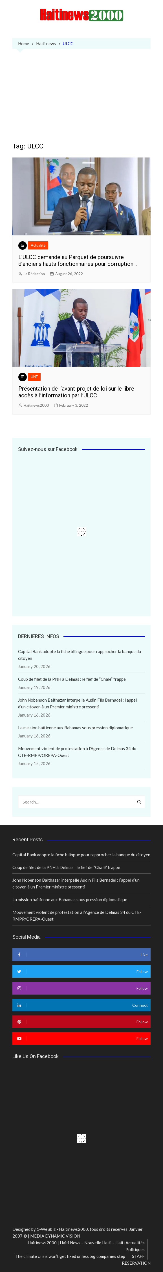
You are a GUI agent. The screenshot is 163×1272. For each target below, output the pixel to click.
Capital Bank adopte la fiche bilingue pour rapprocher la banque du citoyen (79, 655)
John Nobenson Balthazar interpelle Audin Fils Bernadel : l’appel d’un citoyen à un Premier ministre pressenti (77, 703)
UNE (34, 377)
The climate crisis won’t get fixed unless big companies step (70, 1256)
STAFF (138, 1256)
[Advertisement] (81, 99)
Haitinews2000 (36, 405)
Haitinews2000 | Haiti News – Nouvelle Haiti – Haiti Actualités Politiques (86, 1246)
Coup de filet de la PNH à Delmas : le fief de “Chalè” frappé (72, 679)
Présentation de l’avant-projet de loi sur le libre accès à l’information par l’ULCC (76, 392)
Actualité (38, 245)
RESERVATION (136, 1263)
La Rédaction (34, 274)
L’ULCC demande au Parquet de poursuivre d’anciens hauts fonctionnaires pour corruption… (77, 260)
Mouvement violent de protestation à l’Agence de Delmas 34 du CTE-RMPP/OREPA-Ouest (77, 752)
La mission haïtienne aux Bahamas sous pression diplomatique (75, 727)
